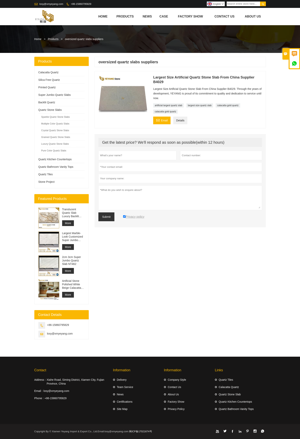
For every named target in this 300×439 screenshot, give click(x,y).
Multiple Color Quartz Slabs (55, 123)
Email (162, 120)
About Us (253, 16)
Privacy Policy (176, 409)
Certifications (125, 401)
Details (180, 120)
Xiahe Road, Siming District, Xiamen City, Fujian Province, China (75, 381)
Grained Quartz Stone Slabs (55, 137)
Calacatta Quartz (48, 72)
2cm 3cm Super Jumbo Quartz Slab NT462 (71, 260)
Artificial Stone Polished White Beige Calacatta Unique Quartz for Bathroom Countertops (73, 284)
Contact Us (225, 16)
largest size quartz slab (200, 105)
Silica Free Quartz (49, 79)
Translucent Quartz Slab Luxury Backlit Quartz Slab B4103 (70, 213)
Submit (106, 216)
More (68, 223)
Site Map (122, 409)
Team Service (125, 387)
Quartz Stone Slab (230, 394)
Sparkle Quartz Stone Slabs (55, 117)
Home (102, 16)
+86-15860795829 (81, 4)
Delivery (122, 379)
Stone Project (46, 181)
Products (125, 16)
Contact (40, 370)
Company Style (177, 379)
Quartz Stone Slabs (50, 109)
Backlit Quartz (46, 102)
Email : (38, 390)
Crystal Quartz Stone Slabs (55, 130)
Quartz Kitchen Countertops (55, 159)
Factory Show (190, 16)
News (147, 16)
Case (164, 16)
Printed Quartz (47, 87)
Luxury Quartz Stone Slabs (55, 144)
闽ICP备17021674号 (140, 431)
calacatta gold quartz (228, 105)
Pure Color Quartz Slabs (53, 150)
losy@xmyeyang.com (51, 4)
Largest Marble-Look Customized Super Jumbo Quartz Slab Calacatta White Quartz (72, 237)
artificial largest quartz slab (168, 105)
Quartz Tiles (45, 174)
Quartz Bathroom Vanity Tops (56, 166)
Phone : (39, 398)
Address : (40, 379)
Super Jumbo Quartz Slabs (54, 94)
